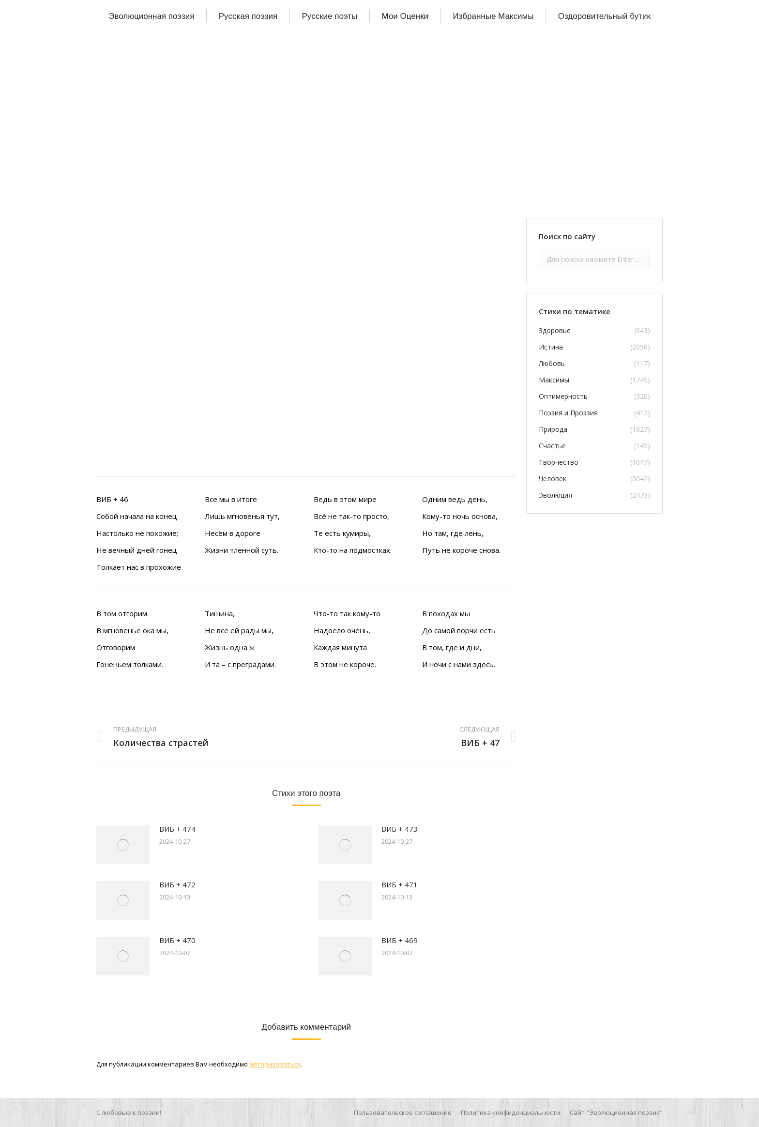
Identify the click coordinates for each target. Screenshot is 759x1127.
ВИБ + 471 (399, 884)
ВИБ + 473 (399, 829)
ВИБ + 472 (177, 884)
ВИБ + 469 (399, 940)
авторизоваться (275, 1064)
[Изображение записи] (123, 844)
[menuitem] (151, 16)
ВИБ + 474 (177, 829)
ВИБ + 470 (177, 940)
